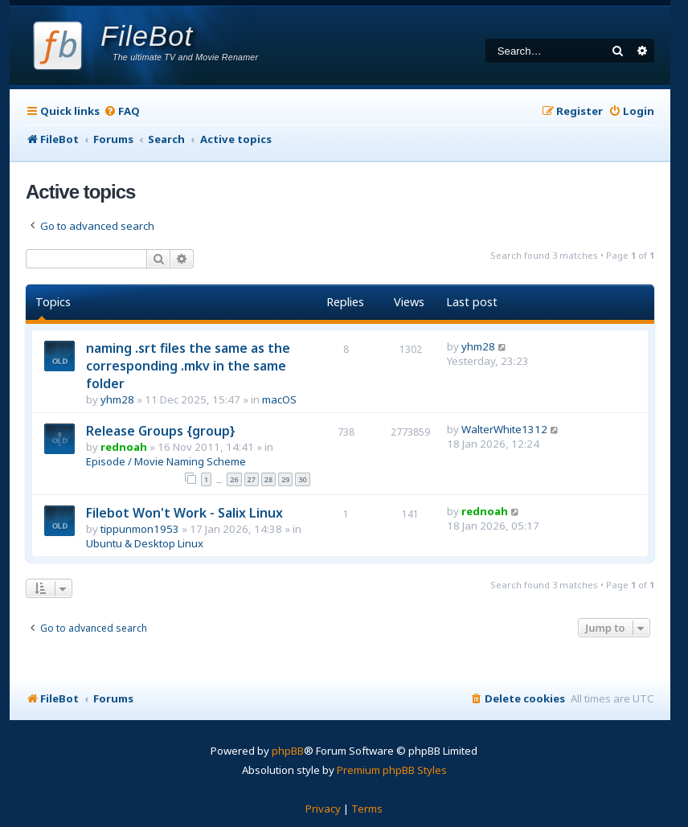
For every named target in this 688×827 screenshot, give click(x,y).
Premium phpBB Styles (392, 770)
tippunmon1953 (139, 529)
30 (302, 479)
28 (268, 479)
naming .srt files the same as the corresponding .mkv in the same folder (188, 365)
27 (252, 479)
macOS (279, 399)
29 (285, 479)
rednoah (123, 447)
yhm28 (117, 399)
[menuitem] (122, 111)
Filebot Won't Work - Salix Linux (184, 513)
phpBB (288, 750)
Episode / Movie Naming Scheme (166, 461)
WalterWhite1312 (504, 429)
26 (234, 479)
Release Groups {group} (160, 431)
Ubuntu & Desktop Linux (144, 543)
